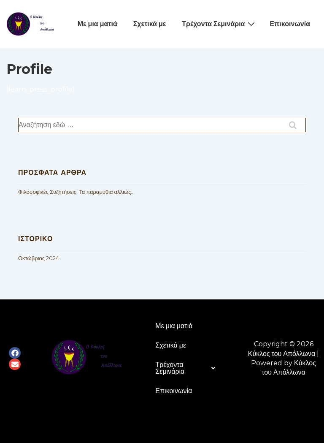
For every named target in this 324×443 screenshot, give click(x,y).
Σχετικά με (149, 24)
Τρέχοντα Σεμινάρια (219, 24)
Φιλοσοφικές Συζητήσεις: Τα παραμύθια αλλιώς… (76, 191)
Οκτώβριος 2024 (38, 258)
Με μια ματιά (97, 24)
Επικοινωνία (290, 24)
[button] (185, 368)
